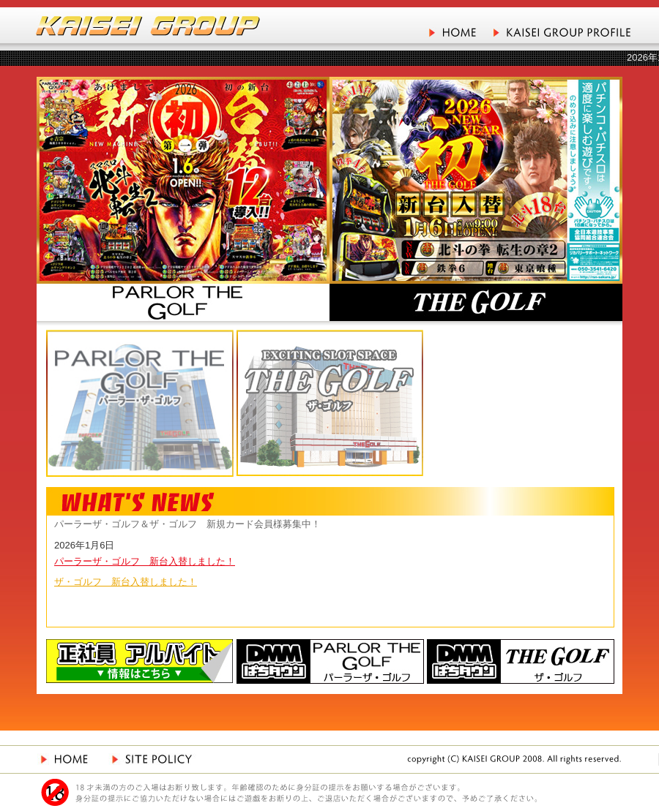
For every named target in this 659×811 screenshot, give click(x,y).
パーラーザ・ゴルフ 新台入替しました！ (144, 561)
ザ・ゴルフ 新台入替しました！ (125, 581)
